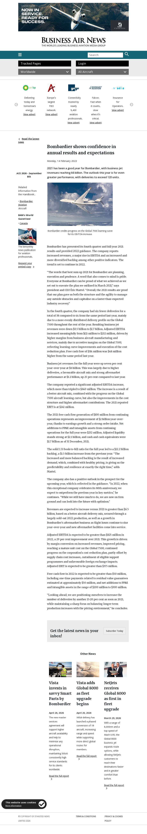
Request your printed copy (26, 265)
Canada (24, 223)
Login (82, 63)
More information (13, 805)
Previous (15, 104)
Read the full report (59, 777)
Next (131, 104)
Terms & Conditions (86, 816)
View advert (29, 114)
